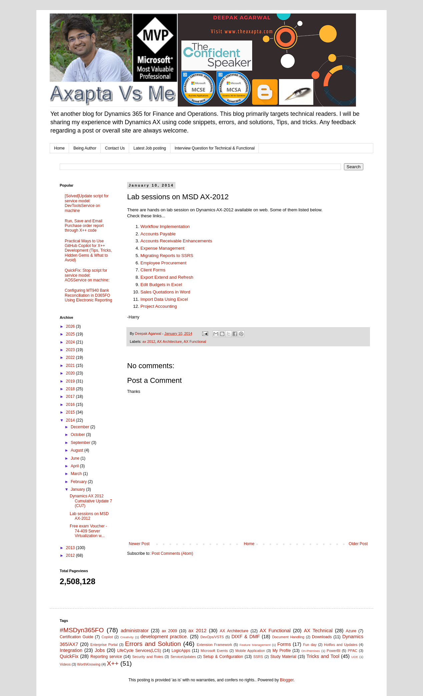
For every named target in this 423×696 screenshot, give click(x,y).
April (75, 466)
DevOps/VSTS (212, 637)
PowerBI (333, 651)
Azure (351, 631)
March (77, 473)
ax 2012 (148, 341)
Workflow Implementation (165, 226)
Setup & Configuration (223, 656)
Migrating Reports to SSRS (166, 255)
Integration (71, 650)
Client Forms (152, 269)
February (79, 481)
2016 (71, 404)
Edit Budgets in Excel (161, 284)
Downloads (322, 637)
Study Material (283, 656)
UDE (354, 657)
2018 (71, 389)
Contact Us (115, 148)
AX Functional (194, 341)
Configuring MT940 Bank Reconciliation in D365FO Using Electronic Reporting (88, 295)
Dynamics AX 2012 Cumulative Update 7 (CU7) (91, 501)
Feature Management (255, 645)
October (78, 434)
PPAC (353, 651)
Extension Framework (214, 645)
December (80, 427)
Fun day (310, 645)
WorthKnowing (88, 664)
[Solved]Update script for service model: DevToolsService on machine (86, 203)
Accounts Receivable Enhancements (176, 240)
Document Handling (288, 637)
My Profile (282, 650)
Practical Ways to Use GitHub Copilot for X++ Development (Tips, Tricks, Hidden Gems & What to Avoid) (88, 251)
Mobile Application (250, 651)
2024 (71, 342)
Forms (284, 644)
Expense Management (162, 248)
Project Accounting (158, 306)
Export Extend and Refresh (166, 277)
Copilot (107, 637)
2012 (71, 555)
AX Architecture (169, 341)
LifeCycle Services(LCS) (139, 650)
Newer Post (139, 543)
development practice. (164, 636)
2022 (71, 357)
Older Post (358, 543)
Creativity (127, 637)
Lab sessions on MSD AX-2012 (89, 516)
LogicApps (180, 650)
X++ (112, 663)
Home (59, 148)
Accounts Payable (158, 233)
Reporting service (106, 656)
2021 (71, 365)
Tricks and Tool (323, 656)
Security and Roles (147, 657)
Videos (65, 664)
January (78, 489)
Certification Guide (76, 637)
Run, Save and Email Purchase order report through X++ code (84, 226)
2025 (71, 334)
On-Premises (310, 651)
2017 (71, 396)
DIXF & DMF (246, 636)
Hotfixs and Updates (340, 645)
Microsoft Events (214, 651)
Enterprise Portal (104, 645)
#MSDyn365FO (82, 630)
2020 (71, 373)
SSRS (258, 657)
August (77, 450)
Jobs (100, 650)
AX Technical (318, 630)
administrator (134, 630)
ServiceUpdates (183, 657)
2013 (71, 547)
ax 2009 (169, 631)
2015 (71, 412)
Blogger (287, 680)
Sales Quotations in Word (165, 291)
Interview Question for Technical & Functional (215, 148)
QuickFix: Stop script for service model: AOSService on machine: (87, 275)
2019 (71, 381)
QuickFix (69, 656)
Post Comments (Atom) (172, 553)
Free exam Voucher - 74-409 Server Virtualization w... (88, 531)
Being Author (84, 148)
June (75, 458)
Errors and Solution (153, 643)
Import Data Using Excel (164, 299)
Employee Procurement (163, 262)
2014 (71, 420)
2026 (71, 326)
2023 (71, 349)
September (81, 442)
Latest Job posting (149, 148)
